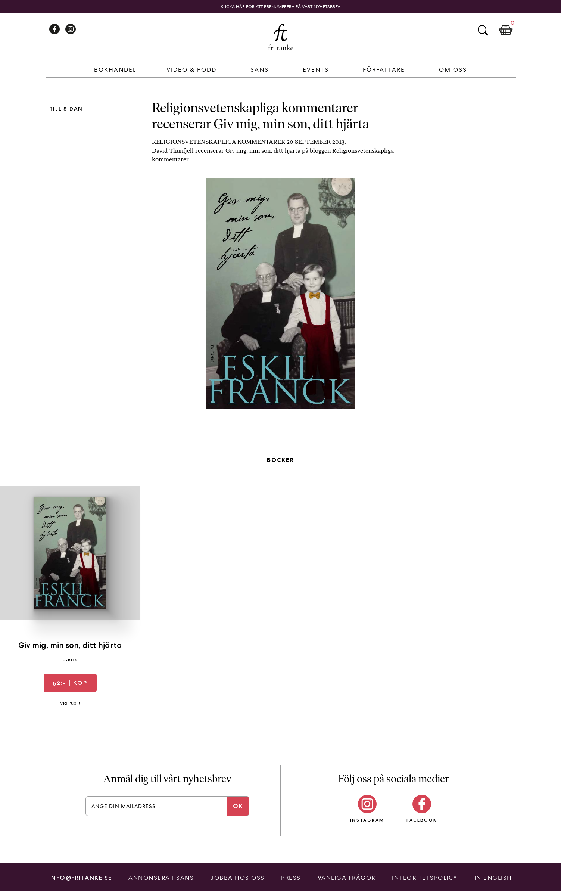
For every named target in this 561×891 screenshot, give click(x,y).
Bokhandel (115, 70)
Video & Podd (191, 70)
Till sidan (66, 108)
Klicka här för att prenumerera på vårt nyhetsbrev (280, 7)
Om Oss (453, 70)
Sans (259, 70)
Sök (483, 30)
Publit (74, 703)
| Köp (70, 682)
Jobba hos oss (238, 878)
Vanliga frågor (346, 878)
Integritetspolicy (425, 878)
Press (291, 878)
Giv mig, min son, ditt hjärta (70, 645)
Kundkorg (506, 30)
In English (493, 878)
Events (316, 70)
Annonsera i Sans (161, 878)
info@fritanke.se (80, 877)
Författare (384, 70)
